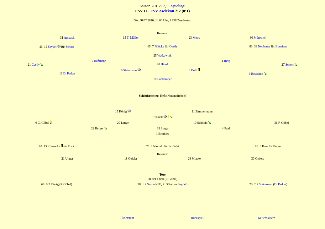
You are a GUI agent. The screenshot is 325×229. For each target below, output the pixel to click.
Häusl (164, 64)
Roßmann (100, 61)
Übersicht (128, 218)
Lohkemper (164, 79)
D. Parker (69, 73)
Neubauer (264, 46)
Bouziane (281, 46)
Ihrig (227, 61)
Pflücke (159, 46)
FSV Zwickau (162, 10)
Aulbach (69, 37)
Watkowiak (164, 55)
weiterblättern (266, 218)
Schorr (70, 46)
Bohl (194, 70)
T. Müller (133, 37)
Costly (173, 46)
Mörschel (260, 37)
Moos (196, 37)
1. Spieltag (175, 5)
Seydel (52, 46)
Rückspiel (197, 218)
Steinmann (130, 70)
